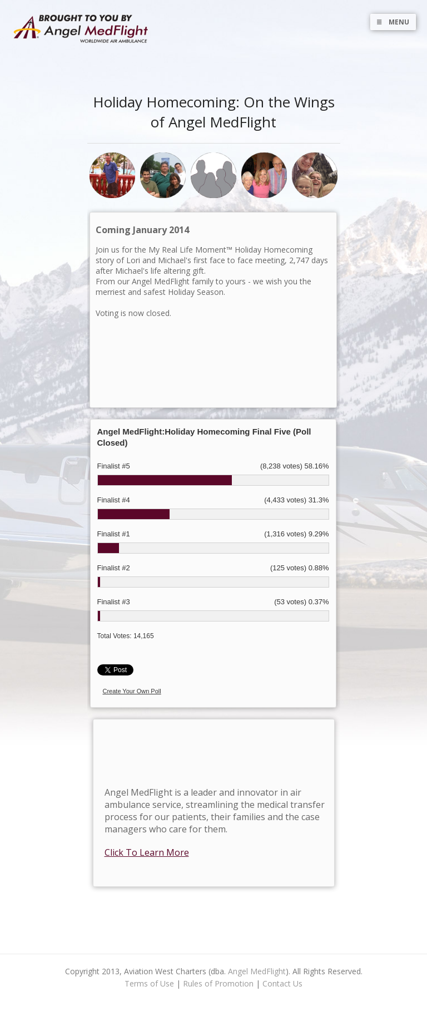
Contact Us (282, 983)
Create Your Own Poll (132, 691)
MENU (393, 22)
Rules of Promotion (218, 983)
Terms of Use (149, 983)
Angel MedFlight (257, 971)
